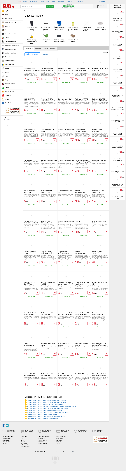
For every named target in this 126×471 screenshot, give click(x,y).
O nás (21, 438)
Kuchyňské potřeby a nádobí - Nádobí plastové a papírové (73, 29)
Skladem (45, 54)
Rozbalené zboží (9, 103)
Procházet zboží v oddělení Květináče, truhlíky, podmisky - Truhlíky (46, 416)
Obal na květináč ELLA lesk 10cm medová (30, 375)
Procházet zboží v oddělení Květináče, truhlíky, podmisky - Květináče (46, 400)
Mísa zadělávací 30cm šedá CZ (117, 121)
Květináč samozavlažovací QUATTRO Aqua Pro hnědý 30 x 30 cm (81, 193)
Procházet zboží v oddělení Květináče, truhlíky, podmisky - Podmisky (46, 402)
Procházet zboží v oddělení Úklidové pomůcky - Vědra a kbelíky (45, 404)
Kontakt (42, 1)
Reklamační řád (24, 445)
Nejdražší (45, 48)
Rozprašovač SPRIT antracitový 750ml (64, 252)
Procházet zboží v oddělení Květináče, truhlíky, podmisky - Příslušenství (47, 408)
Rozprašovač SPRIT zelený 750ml (98, 191)
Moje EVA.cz (41, 438)
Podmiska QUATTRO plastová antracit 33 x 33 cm (65, 70)
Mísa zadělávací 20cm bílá (117, 172)
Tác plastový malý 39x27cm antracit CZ (47, 252)
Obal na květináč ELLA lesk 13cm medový (82, 313)
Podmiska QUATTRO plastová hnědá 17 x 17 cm (31, 223)
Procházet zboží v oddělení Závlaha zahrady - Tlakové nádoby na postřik (48, 412)
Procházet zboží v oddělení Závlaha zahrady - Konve (42, 414)
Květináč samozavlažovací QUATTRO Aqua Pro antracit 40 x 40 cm (98, 315)
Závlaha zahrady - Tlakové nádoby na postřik (32, 41)
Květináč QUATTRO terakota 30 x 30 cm (30, 130)
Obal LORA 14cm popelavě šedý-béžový (65, 375)
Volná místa (69, 1)
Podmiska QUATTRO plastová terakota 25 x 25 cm (83, 100)
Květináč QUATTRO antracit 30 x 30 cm (30, 100)
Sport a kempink (9, 64)
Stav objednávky (33, 1)
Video (6, 76)
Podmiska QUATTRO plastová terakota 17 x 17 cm (31, 314)
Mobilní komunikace (10, 53)
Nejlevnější (38, 48)
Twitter (58, 443)
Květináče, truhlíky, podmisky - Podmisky (45, 29)
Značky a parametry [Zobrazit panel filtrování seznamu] (32, 54)
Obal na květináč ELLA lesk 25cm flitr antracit (99, 375)
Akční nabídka (6, 441)
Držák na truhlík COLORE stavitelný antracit (82, 69)
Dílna (6, 30)
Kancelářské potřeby (10, 41)
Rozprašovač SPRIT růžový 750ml (30, 283)
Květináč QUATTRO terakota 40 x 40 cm (47, 69)
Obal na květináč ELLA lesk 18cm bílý (82, 283)
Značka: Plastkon (32, 11)
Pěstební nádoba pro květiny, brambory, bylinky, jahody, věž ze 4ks (83, 161)
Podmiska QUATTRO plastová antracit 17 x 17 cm (65, 284)
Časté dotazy (59, 438)
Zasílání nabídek (42, 443)
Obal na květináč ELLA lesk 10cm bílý (48, 375)
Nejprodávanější (29, 48)
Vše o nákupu (77, 1)
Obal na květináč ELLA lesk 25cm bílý (48, 313)
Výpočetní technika (10, 84)
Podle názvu (53, 48)
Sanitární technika (10, 61)
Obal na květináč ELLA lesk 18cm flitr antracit (65, 313)
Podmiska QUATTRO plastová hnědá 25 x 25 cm (48, 100)
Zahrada (7, 87)
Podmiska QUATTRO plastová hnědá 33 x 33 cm (31, 161)
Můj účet (101, 1)
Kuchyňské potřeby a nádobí (12, 45)
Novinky (25, 1)
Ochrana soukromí (25, 446)
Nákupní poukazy (9, 91)
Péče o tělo (8, 57)
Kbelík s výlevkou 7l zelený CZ (98, 252)
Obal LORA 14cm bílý (81, 374)
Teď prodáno (60, 1)
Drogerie (7, 26)
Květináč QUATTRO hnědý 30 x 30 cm (117, 95)
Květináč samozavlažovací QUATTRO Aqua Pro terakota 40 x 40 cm (30, 346)
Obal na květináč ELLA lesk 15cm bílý (65, 100)
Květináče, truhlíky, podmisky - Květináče (32, 29)
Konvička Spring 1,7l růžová (117, 197)
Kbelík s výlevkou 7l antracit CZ (98, 130)
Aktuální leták (6, 440)
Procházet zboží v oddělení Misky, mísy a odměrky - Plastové (44, 410)
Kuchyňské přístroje (10, 49)
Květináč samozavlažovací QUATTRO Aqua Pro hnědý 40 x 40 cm (81, 254)
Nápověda (59, 440)
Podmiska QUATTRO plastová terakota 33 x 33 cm (100, 100)
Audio (6, 14)
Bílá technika (8, 18)
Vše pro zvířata (9, 80)
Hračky (7, 37)
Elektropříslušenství (10, 34)
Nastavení (41, 441)
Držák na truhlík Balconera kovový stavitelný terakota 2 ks (48, 223)
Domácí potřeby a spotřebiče (12, 22)
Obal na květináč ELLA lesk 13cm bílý (30, 191)
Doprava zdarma (50, 1)
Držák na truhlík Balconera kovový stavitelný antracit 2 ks (82, 131)
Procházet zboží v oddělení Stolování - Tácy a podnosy (42, 419)
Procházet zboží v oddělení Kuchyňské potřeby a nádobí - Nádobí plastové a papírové (51, 406)
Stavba (7, 68)
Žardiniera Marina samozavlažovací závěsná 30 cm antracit (32, 70)
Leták (19, 1)
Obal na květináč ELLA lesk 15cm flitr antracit (99, 344)
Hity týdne (7, 11)
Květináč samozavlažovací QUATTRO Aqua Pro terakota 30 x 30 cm (81, 223)
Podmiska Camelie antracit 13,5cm (46, 191)
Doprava (22, 441)
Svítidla (7, 72)
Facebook (58, 441)
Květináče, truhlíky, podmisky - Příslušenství (87, 29)
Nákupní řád (23, 443)
